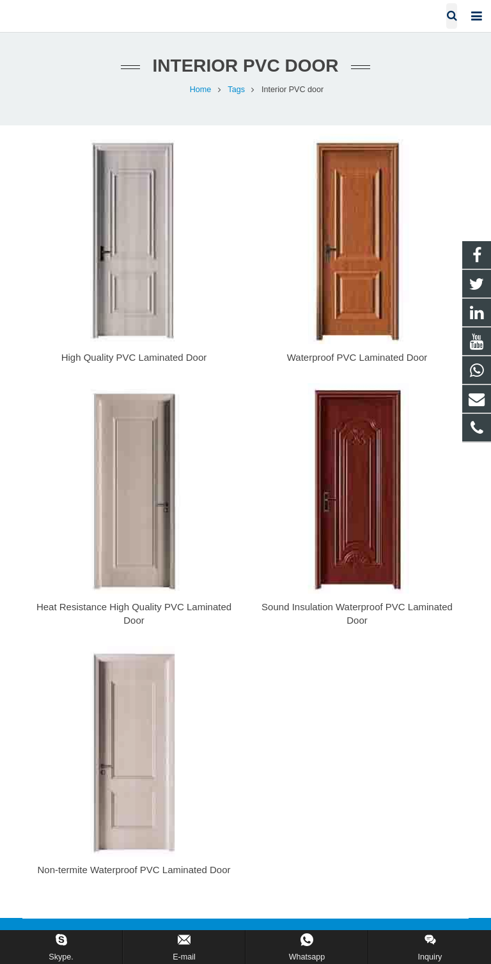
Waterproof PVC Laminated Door (357, 357)
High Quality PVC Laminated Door (134, 357)
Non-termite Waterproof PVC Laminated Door (133, 869)
